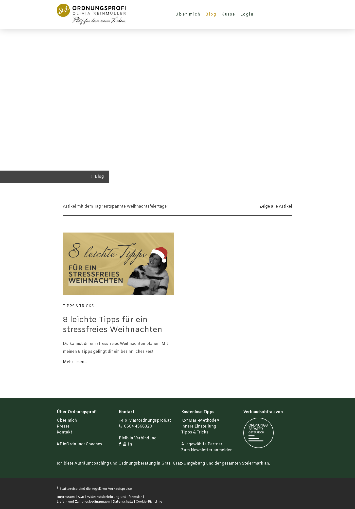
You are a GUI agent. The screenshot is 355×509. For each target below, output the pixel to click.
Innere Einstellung (198, 426)
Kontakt (64, 432)
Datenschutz (123, 502)
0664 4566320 (138, 426)
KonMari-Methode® (200, 420)
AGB (81, 497)
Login (247, 14)
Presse (63, 426)
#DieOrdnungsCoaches (79, 444)
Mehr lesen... (75, 362)
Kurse (228, 14)
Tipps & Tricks (78, 306)
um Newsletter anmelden (208, 450)
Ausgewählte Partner (201, 444)
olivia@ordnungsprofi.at (148, 420)
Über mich (187, 14)
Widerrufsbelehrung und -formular (114, 497)
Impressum (66, 497)
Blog (210, 14)
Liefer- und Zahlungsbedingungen (83, 502)
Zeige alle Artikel (276, 206)
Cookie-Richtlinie (149, 502)
